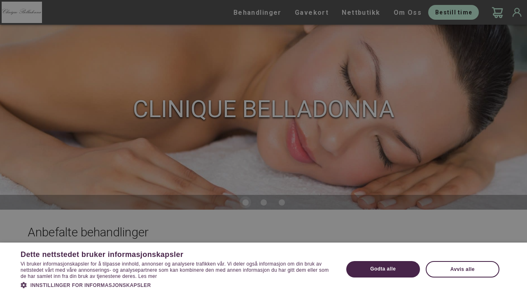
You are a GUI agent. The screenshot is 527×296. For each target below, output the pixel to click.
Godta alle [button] (383, 269)
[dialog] (263, 148)
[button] (177, 284)
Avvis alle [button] (462, 269)
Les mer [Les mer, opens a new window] (147, 276)
